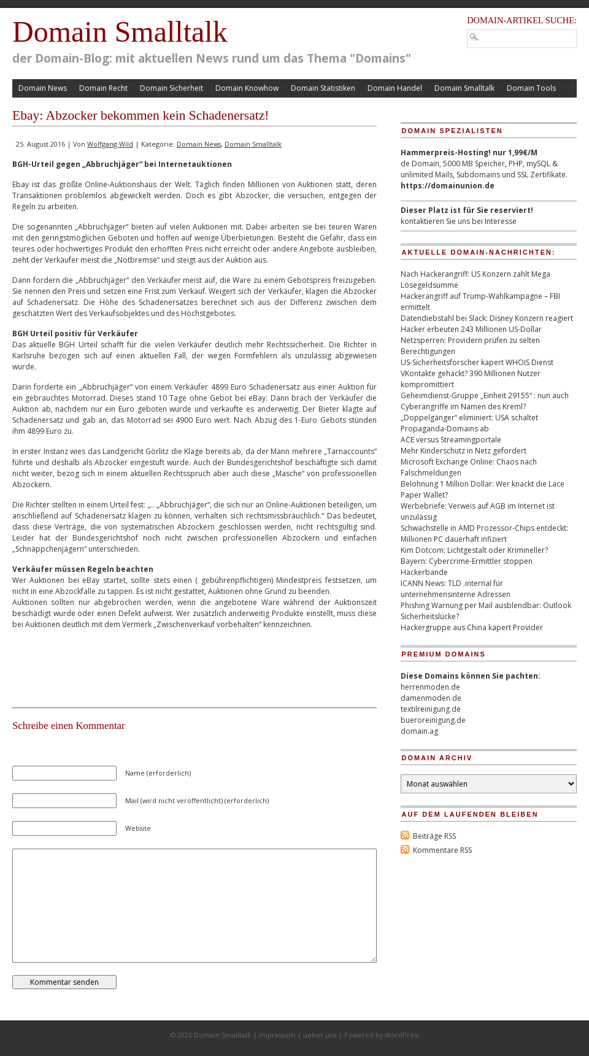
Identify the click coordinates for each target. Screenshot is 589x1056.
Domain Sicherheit (171, 88)
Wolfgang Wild (110, 143)
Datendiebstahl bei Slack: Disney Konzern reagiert (487, 318)
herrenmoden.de (430, 687)
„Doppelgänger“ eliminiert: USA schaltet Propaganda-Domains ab (469, 423)
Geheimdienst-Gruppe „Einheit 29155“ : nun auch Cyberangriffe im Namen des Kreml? (485, 401)
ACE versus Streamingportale (451, 439)
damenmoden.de (431, 698)
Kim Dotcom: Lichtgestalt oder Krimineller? (474, 550)
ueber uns (319, 1034)
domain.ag (419, 731)
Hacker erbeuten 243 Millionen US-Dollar (471, 329)
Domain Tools (531, 88)
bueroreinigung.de (433, 720)
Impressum (277, 1034)
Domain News (42, 88)
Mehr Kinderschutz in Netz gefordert (463, 450)
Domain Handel (395, 88)
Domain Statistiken (323, 88)
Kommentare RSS (442, 850)
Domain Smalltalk (120, 31)
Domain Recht (103, 88)
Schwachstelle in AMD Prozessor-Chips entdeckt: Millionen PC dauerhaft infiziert (484, 533)
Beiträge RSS (434, 836)
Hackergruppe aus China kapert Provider (472, 627)
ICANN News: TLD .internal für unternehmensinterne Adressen (455, 588)
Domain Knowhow (247, 88)
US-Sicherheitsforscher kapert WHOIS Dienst (477, 362)
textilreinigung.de (431, 709)
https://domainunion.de (448, 185)
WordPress (402, 1034)
